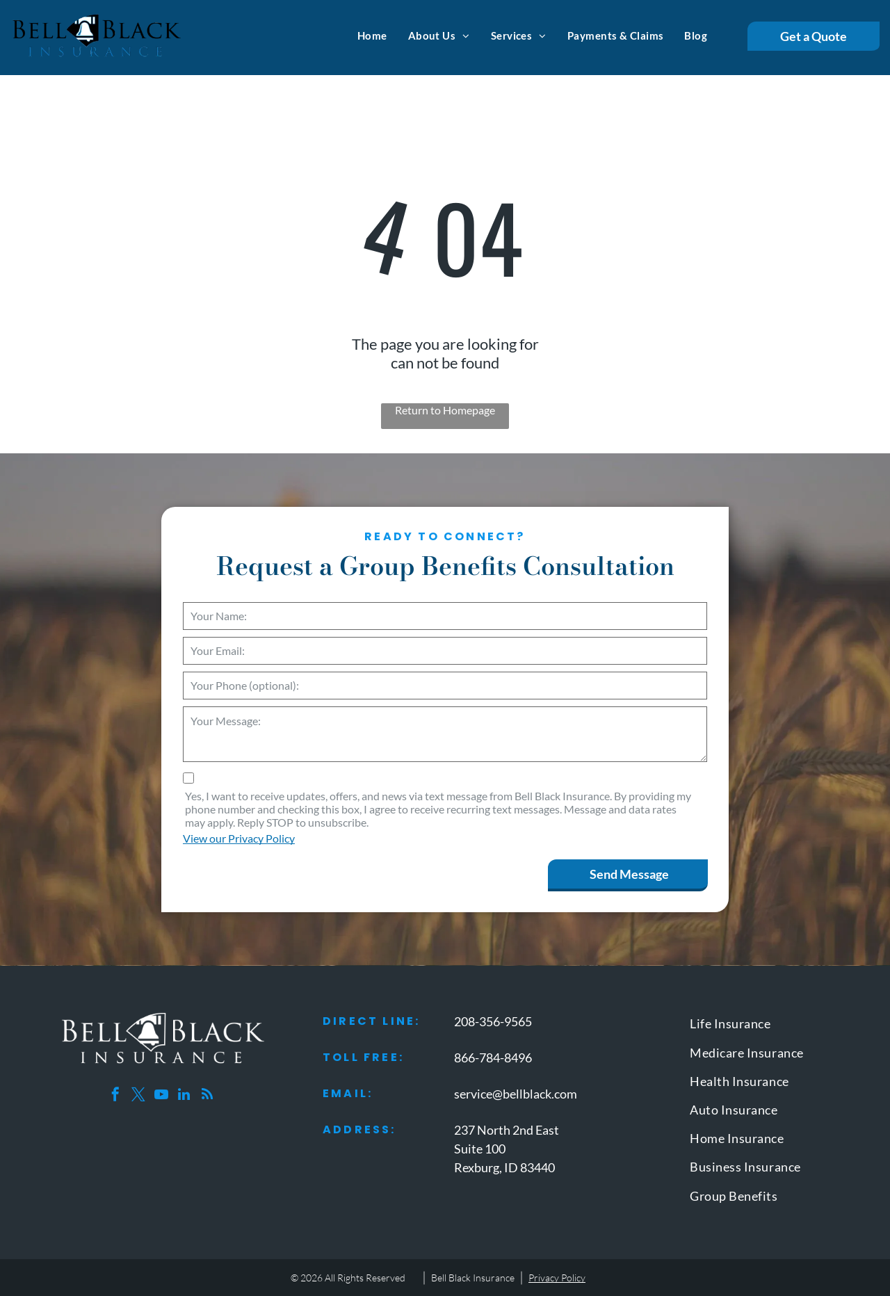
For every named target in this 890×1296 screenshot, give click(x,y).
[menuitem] (372, 35)
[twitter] (138, 1096)
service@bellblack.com (515, 1093)
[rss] (207, 1096)
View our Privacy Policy (239, 838)
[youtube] (161, 1096)
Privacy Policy (556, 1277)
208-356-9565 (493, 1021)
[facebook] (115, 1096)
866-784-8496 (493, 1057)
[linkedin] (184, 1096)
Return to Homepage (445, 409)
